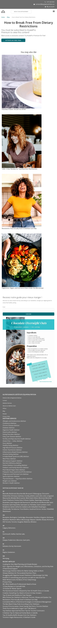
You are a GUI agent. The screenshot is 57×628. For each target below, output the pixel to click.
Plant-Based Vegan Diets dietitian (14, 470)
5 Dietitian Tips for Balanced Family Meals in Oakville (20, 613)
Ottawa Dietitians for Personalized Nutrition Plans (19, 573)
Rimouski (46, 500)
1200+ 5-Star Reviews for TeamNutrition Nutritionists (19, 169)
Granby (27, 496)
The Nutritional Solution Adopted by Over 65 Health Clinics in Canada (26, 591)
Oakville (38, 520)
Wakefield (50, 509)
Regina (5, 552)
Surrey (11, 546)
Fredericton (12, 540)
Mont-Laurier (21, 498)
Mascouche (6, 498)
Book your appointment (21, 11)
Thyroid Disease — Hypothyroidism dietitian (17, 479)
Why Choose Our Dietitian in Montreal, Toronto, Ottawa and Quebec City (27, 597)
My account (50, 7)
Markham (6, 520)
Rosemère (6, 502)
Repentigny (39, 500)
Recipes (5, 414)
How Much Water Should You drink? (14, 109)
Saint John (26, 540)
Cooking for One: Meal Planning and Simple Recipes (20, 564)
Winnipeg (6, 558)
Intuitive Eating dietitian (11, 454)
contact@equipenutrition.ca (45, 4)
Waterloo (27, 522)
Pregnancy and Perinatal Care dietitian (16, 474)
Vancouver (17, 546)
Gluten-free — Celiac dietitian (12, 441)
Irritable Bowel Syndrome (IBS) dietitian (16, 456)
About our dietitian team (9, 406)
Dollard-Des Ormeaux (10, 496)
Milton (19, 520)
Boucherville (21, 494)
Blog (8, 17)
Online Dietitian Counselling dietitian (15, 465)
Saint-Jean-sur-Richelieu (28, 505)
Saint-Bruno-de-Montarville (40, 502)
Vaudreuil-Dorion (35, 509)
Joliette (32, 496)
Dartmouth (6, 534)
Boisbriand (12, 494)
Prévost (26, 500)
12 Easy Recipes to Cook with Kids (14, 586)
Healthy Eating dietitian (10, 445)
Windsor (33, 522)
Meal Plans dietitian (9, 459)
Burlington (13, 517)
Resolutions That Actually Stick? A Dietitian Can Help (19, 228)
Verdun (44, 509)
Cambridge (21, 517)
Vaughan (20, 522)
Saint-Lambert (41, 505)
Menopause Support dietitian (12, 461)
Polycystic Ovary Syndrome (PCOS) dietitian (17, 472)
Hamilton (37, 517)
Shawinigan (42, 507)
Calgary (5, 528)
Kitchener (50, 517)
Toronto (8, 522)
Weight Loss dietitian (10, 481)
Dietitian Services (7, 403)
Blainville (6, 494)
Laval (37, 496)
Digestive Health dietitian (11, 430)
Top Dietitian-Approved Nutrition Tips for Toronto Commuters (24, 611)
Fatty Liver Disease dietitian (12, 437)
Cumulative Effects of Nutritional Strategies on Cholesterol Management (27, 602)
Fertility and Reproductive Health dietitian (17, 439)
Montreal (42, 498)
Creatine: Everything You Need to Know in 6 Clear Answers (22, 593)
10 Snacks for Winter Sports (12, 588)
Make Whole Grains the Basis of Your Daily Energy (19, 580)
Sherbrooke (7, 509)
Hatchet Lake (20, 534)
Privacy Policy (6, 416)
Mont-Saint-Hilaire (32, 498)
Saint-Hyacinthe (14, 505)
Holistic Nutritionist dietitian (12, 450)
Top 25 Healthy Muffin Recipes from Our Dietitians (19, 615)
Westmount (7, 511)
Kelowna (5, 546)
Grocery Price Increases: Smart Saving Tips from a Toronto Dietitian (25, 606)
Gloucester (29, 517)
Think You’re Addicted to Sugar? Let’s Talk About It (19, 608)
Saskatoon (11, 552)
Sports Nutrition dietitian (11, 476)
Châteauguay (36, 494)
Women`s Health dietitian (11, 483)
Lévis (40, 496)
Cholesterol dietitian (9, 423)
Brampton (6, 517)
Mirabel (13, 498)
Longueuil (50, 496)
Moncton (19, 540)
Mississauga (25, 520)
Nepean (32, 520)
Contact (5, 400)
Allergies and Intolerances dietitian (14, 421)
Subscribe (28, 314)
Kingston (43, 517)
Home (3, 17)
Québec (31, 500)
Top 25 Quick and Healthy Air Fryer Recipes (17, 595)
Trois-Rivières (24, 509)
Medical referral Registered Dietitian (12, 398)
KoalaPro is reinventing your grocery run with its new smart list (24, 578)
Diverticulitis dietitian (10, 432)
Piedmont (10, 500)
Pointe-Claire (18, 500)
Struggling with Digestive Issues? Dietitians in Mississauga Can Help (25, 575)
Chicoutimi (45, 494)
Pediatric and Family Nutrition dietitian (16, 468)
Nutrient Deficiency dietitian (12, 463)
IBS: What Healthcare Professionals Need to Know (19, 584)
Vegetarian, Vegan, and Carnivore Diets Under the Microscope (23, 288)
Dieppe (5, 540)
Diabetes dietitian (9, 428)
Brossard (29, 494)
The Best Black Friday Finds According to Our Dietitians (21, 604)
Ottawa (44, 520)
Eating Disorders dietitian (11, 434)
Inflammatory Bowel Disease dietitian (15, 452)
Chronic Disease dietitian (11, 425)
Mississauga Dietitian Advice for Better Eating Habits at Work (23, 571)
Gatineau (21, 496)
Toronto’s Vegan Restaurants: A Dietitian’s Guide (19, 617)
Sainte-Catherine (15, 507)
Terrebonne (15, 509)
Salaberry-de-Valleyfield (30, 507)
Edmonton (11, 528)
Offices (4, 408)
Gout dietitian (7, 443)
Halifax (13, 534)
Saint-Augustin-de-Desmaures (20, 502)
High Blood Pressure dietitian (12, 448)
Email (4, 307)
